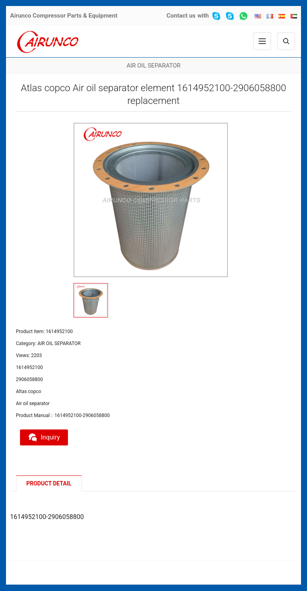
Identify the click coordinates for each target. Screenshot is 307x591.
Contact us (180, 15)
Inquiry (44, 437)
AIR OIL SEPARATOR (153, 65)
